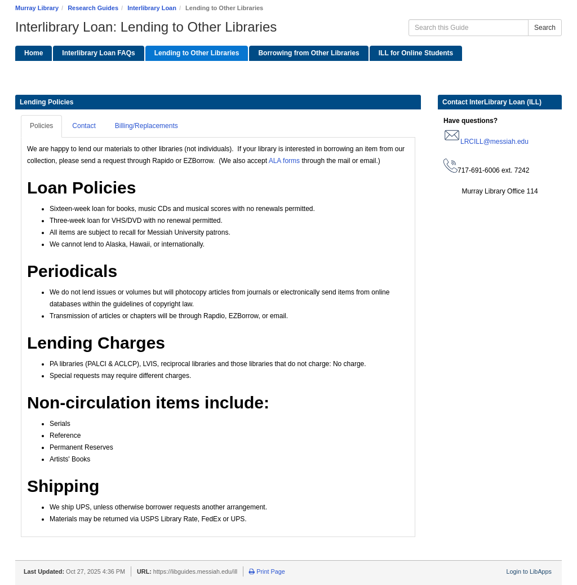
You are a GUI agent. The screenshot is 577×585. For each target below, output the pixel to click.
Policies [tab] (41, 126)
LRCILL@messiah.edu (494, 142)
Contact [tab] (83, 126)
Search (545, 28)
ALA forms (283, 161)
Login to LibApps (529, 571)
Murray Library (37, 8)
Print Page (267, 571)
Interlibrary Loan (151, 8)
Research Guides (93, 8)
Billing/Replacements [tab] (146, 126)
